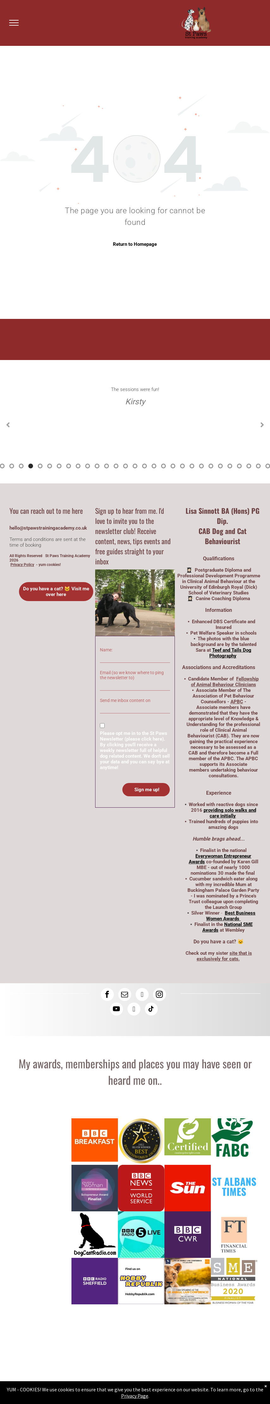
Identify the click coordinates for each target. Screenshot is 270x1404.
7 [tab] (21, 466)
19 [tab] (135, 466)
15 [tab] (97, 466)
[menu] (14, 23)
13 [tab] (78, 466)
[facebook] (107, 995)
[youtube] (116, 1010)
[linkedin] (142, 995)
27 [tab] (211, 466)
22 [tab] (163, 466)
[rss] (133, 1010)
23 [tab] (173, 466)
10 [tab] (49, 466)
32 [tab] (258, 466)
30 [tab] (239, 466)
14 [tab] (87, 466)
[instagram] (159, 995)
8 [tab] (31, 466)
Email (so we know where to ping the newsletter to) (132, 675)
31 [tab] (249, 466)
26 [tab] (201, 466)
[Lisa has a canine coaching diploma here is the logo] (187, 1141)
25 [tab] (192, 466)
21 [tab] (154, 466)
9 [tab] (40, 466)
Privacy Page (134, 1396)
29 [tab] (230, 466)
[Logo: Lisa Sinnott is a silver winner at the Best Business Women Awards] (141, 1141)
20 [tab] (144, 466)
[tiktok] (151, 1010)
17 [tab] (116, 466)
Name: (106, 649)
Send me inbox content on (125, 700)
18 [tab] (125, 466)
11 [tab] (59, 466)
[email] (124, 995)
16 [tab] (106, 466)
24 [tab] (182, 466)
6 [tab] (12, 466)
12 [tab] (68, 466)
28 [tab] (220, 466)
